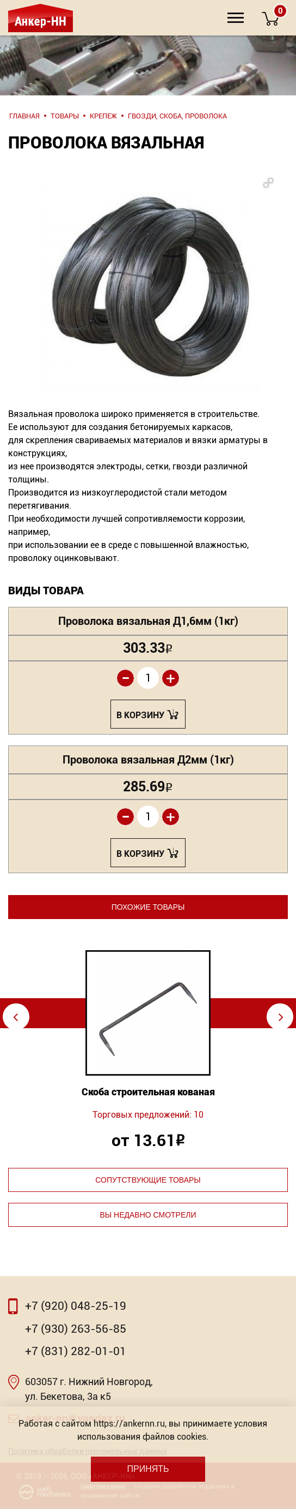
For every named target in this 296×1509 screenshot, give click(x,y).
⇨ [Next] (281, 1016)
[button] (154, 250)
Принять (148, 1469)
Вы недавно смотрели (148, 1214)
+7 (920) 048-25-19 (75, 1306)
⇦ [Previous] (15, 1016)
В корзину (140, 715)
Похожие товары (148, 907)
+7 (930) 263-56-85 (75, 1328)
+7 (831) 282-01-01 (75, 1351)
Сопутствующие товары (147, 1180)
